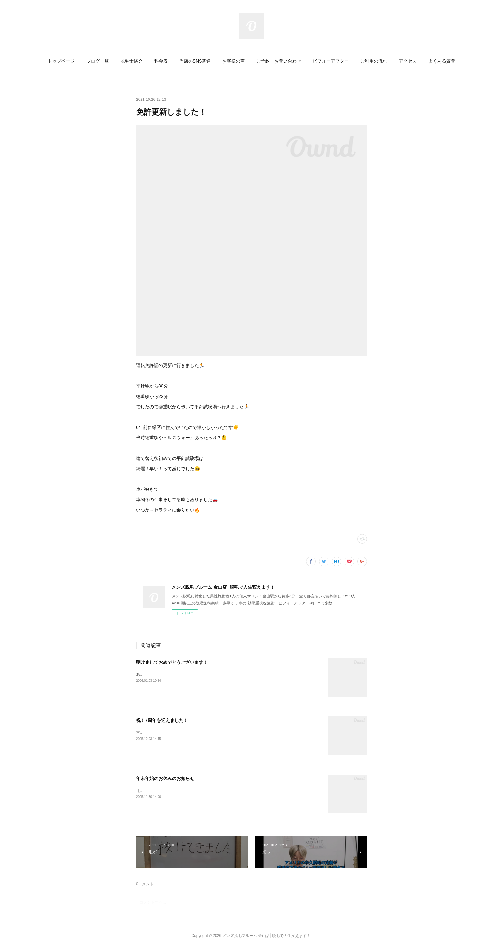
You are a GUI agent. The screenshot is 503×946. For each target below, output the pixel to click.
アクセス (408, 61)
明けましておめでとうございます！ (172, 662)
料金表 (161, 61)
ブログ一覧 (97, 61)
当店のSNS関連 (195, 61)
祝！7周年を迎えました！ (162, 720)
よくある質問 (441, 61)
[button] (61, 61)
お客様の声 (233, 61)
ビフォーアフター (331, 61)
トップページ (61, 61)
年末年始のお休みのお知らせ (165, 778)
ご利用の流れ (373, 61)
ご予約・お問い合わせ (278, 61)
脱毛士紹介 (131, 61)
